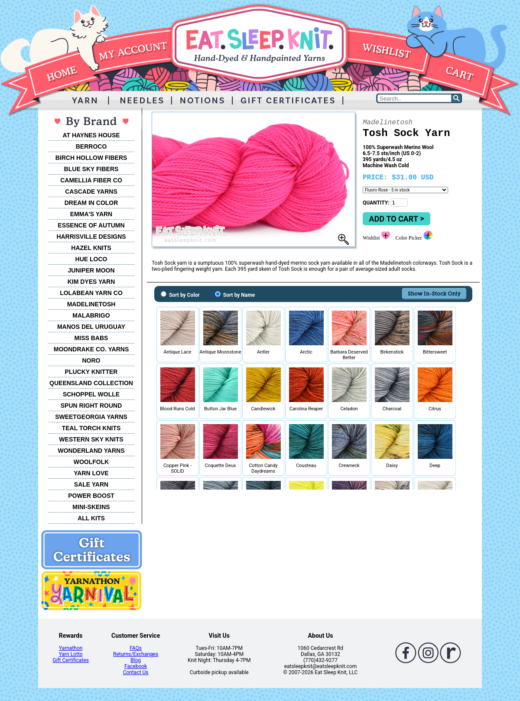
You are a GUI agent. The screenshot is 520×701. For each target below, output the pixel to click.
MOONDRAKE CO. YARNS (91, 349)
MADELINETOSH (91, 304)
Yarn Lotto (71, 654)
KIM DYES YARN (91, 281)
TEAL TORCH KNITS (91, 428)
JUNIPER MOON (91, 270)
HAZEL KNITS (91, 247)
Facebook (135, 666)
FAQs (136, 648)
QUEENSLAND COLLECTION (91, 383)
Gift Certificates (70, 660)
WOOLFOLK (91, 461)
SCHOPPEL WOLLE (91, 394)
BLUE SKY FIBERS (91, 169)
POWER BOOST (91, 495)
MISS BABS (91, 337)
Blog (135, 660)
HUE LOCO (91, 259)
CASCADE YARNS (91, 191)
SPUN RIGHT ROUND (91, 405)
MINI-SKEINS (91, 506)
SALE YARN (91, 484)
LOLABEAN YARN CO (91, 292)
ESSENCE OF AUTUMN (91, 225)
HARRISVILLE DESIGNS (91, 236)
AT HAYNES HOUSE (91, 135)
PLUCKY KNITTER (91, 371)
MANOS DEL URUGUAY (91, 326)
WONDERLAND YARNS (91, 450)
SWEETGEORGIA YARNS (91, 416)
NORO (91, 360)
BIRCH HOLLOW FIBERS (91, 157)
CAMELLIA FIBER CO (91, 180)
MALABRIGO (91, 315)
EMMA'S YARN (91, 214)
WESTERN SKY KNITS (91, 439)
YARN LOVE (91, 473)
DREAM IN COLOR (91, 202)
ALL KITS (91, 518)
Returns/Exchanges (135, 654)
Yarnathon (71, 648)
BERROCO (91, 146)
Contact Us (136, 672)
